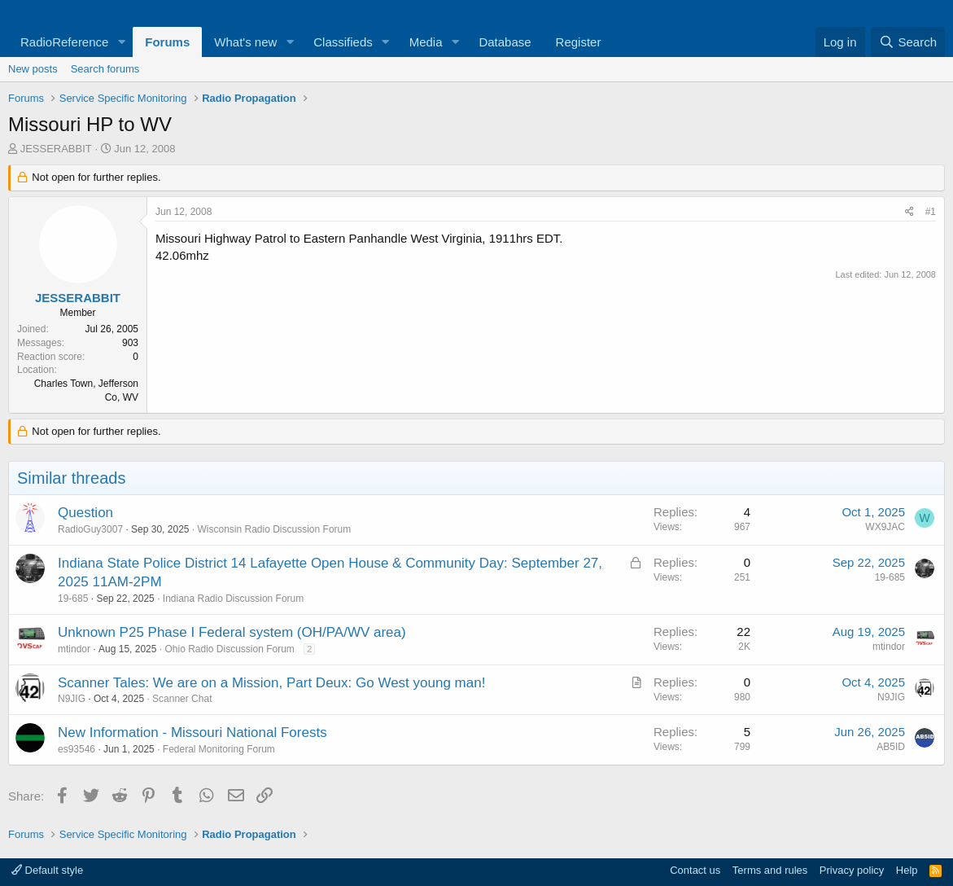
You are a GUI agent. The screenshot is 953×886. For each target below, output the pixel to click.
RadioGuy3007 (90, 529)
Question (85, 512)
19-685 (73, 598)
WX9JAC (885, 527)
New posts (33, 69)
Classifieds (343, 42)
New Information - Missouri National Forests (192, 732)
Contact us (695, 870)
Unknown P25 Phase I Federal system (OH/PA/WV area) (232, 632)
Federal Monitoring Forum (219, 749)
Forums (167, 42)
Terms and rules (769, 870)
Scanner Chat (182, 698)
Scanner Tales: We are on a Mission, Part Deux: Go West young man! (271, 683)
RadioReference (64, 42)
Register (578, 42)
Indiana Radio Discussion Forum (233, 598)
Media (426, 42)
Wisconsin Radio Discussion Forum (275, 529)
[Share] (909, 212)
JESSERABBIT (56, 149)
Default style (47, 870)
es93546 (76, 749)
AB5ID (890, 746)
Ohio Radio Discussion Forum (229, 649)
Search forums (105, 69)
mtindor (74, 649)
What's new (245, 42)
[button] (121, 42)
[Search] (908, 42)
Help (907, 870)
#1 (930, 211)
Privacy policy (852, 870)
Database (505, 42)
